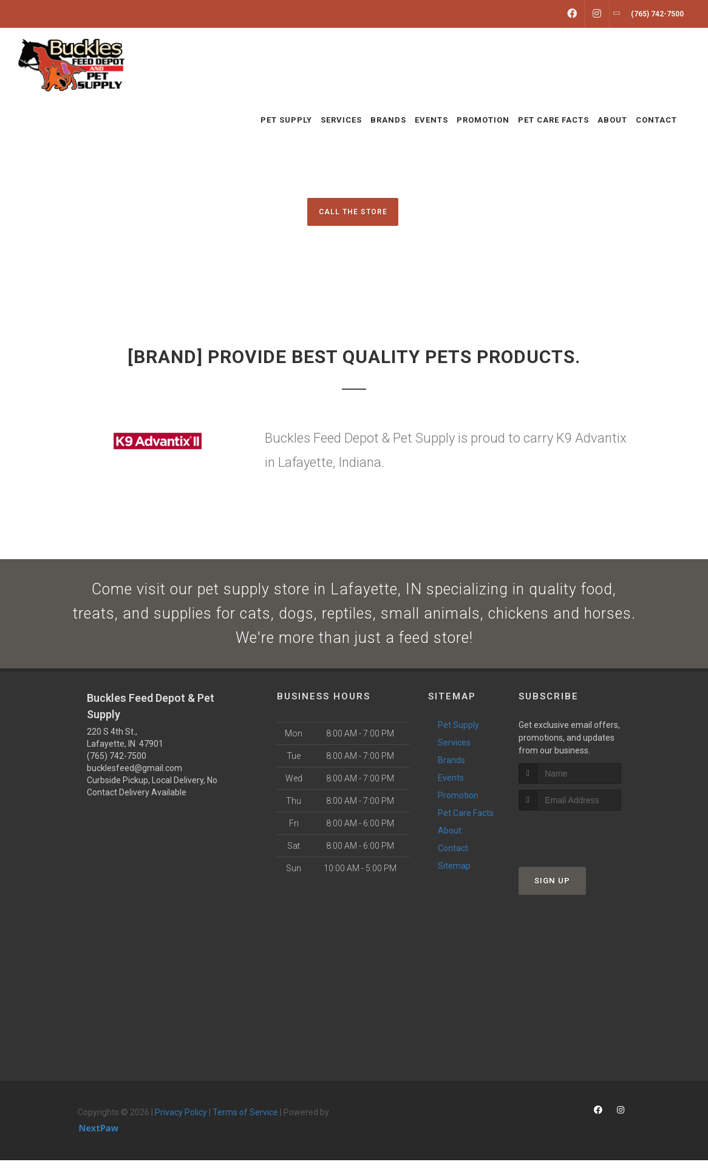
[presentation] (583, 849)
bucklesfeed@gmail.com (134, 784)
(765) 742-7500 (116, 772)
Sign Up (552, 896)
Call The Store (352, 211)
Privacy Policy (181, 1128)
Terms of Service (245, 1128)
